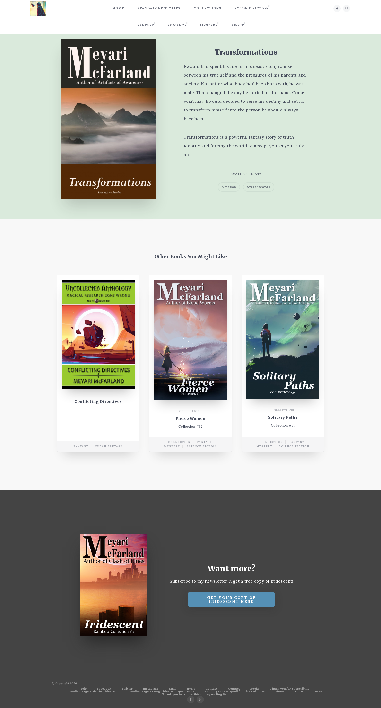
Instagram (150, 688)
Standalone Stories (159, 8)
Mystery (209, 25)
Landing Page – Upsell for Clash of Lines (235, 691)
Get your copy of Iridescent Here (231, 599)
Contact (211, 688)
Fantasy (145, 25)
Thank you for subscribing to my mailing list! (195, 694)
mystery (172, 446)
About (237, 25)
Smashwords (258, 187)
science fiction (202, 446)
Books (255, 688)
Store (298, 691)
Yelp (83, 688)
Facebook (104, 688)
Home (118, 8)
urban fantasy (109, 446)
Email (172, 688)
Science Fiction (251, 8)
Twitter (127, 688)
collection (179, 442)
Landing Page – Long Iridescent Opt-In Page (161, 691)
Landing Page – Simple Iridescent (93, 691)
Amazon (229, 187)
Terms (317, 691)
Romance (177, 25)
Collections (207, 8)
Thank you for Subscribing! (290, 688)
